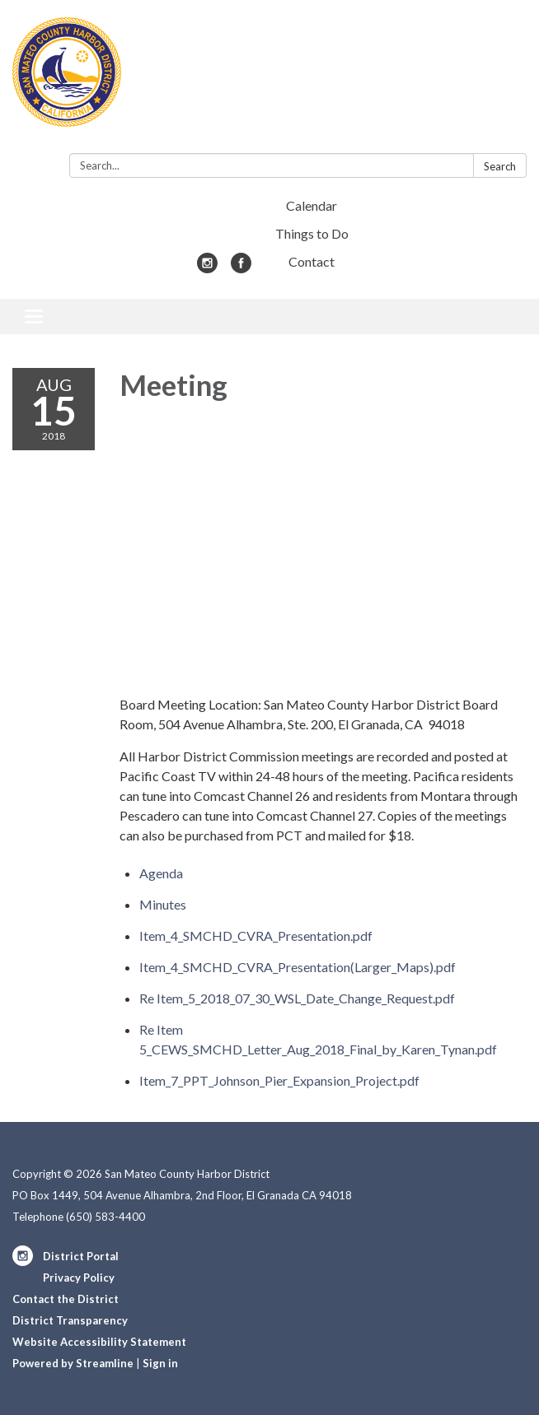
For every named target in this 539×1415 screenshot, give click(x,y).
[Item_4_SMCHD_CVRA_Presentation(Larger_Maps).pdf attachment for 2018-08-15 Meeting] (297, 967)
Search (500, 166)
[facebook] (241, 268)
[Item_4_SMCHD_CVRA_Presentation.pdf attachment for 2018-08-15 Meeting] (256, 935)
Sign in (160, 1363)
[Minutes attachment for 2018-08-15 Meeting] (162, 904)
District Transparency (70, 1320)
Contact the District (65, 1299)
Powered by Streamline (73, 1363)
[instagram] (207, 268)
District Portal (81, 1256)
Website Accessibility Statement (99, 1341)
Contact (311, 261)
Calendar (311, 205)
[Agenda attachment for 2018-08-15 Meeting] (161, 873)
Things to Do (312, 233)
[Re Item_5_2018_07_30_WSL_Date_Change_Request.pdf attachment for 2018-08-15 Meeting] (297, 998)
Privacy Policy (79, 1277)
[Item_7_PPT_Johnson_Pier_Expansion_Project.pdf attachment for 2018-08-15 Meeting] (279, 1080)
